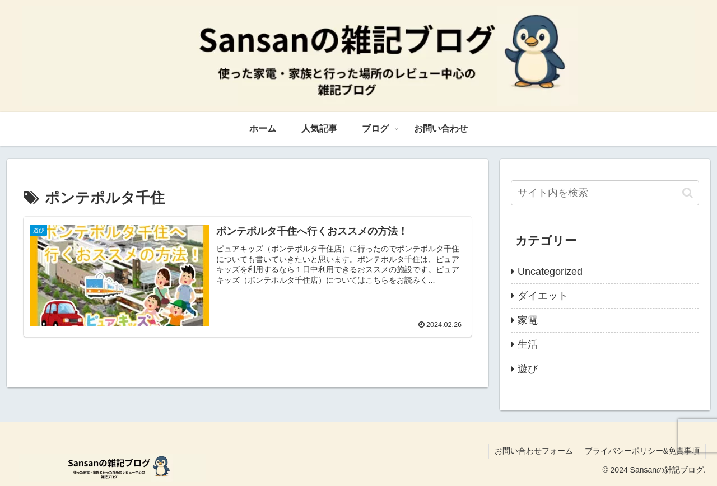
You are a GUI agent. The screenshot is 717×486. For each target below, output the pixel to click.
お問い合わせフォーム (534, 450)
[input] (605, 192)
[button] (687, 192)
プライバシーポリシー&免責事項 (642, 450)
